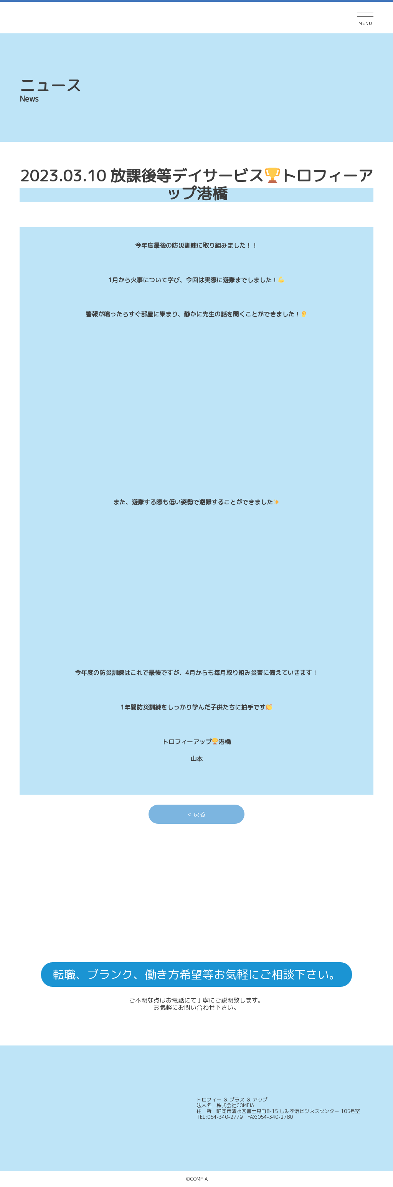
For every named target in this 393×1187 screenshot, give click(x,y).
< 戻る (197, 814)
